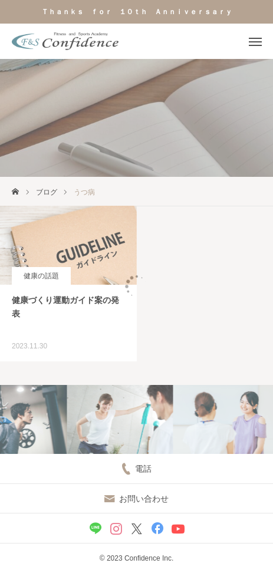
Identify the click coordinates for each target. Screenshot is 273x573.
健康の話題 (41, 276)
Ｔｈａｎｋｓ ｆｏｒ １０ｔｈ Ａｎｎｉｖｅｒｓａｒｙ (136, 12)
